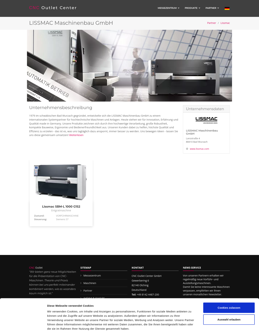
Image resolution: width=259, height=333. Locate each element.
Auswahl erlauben (228, 302)
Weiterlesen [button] (76, 135)
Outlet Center (53, 7)
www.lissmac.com (199, 148)
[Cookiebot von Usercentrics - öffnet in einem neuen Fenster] (23, 326)
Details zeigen (191, 325)
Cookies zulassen (229, 290)
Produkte (191, 8)
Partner (211, 8)
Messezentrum (167, 8)
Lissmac (225, 23)
